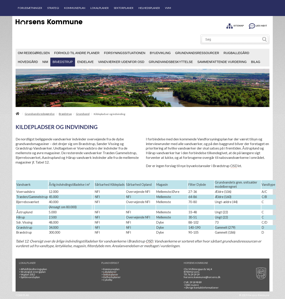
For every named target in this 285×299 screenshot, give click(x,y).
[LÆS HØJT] (258, 25)
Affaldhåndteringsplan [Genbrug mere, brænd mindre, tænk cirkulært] (33, 269)
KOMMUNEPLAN (74, 8)
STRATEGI (53, 8)
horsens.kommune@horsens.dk (202, 277)
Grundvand (83, 113)
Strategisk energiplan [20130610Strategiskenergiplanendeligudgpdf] (32, 271)
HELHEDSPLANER (149, 8)
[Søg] (231, 39)
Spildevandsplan (29, 277)
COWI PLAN (22, 295)
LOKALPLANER (99, 8)
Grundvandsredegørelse (40, 113)
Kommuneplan (110, 269)
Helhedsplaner (111, 277)
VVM (168, 8)
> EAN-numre (191, 284)
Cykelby (106, 279)
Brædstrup (65, 113)
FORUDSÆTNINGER (30, 8)
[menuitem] (34, 53)
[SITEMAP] (235, 25)
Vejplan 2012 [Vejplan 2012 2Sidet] (27, 274)
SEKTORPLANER (123, 8)
